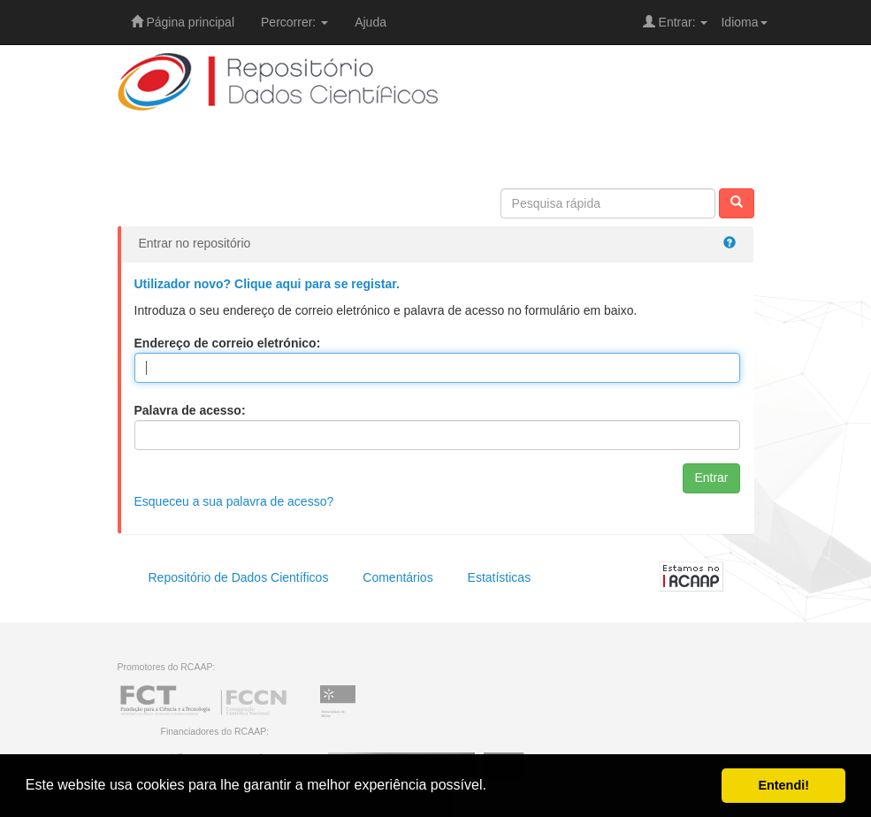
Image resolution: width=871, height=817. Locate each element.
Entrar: (675, 22)
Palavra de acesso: (190, 410)
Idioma (744, 22)
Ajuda (370, 22)
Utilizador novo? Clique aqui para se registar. (267, 284)
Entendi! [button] (783, 785)
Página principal (183, 22)
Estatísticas (499, 577)
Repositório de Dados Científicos (239, 577)
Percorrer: (294, 22)
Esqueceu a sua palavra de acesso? (234, 501)
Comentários (397, 577)
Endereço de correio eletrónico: (227, 343)
